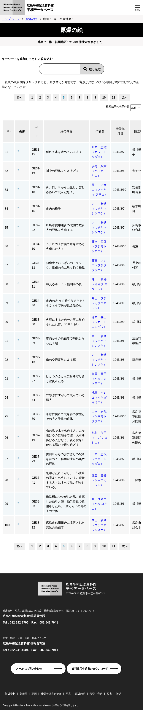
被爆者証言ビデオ (51, 693)
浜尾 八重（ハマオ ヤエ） (99, 171)
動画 (34, 693)
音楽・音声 (96, 693)
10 (104, 97)
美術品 (23, 693)
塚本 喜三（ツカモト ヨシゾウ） (100, 322)
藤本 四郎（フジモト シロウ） (100, 246)
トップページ (11, 19)
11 (113, 97)
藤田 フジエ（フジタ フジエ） (100, 265)
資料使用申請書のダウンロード (90, 668)
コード (36, 131)
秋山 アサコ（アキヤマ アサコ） (99, 189)
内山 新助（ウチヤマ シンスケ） (100, 208)
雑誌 (118, 693)
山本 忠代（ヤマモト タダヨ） (100, 416)
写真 (68, 693)
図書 (109, 693)
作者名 (100, 131)
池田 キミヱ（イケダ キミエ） (99, 397)
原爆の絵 (31, 19)
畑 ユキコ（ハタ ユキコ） (99, 504)
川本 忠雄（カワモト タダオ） (99, 152)
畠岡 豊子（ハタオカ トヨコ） (100, 378)
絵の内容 (66, 131)
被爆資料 (10, 693)
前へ (19, 97)
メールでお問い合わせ (29, 668)
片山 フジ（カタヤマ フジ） (99, 303)
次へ (124, 97)
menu (137, 10)
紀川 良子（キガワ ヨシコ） (99, 437)
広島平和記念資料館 (80, 8)
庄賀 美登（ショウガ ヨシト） (100, 480)
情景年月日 (120, 131)
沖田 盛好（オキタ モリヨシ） (99, 284)
